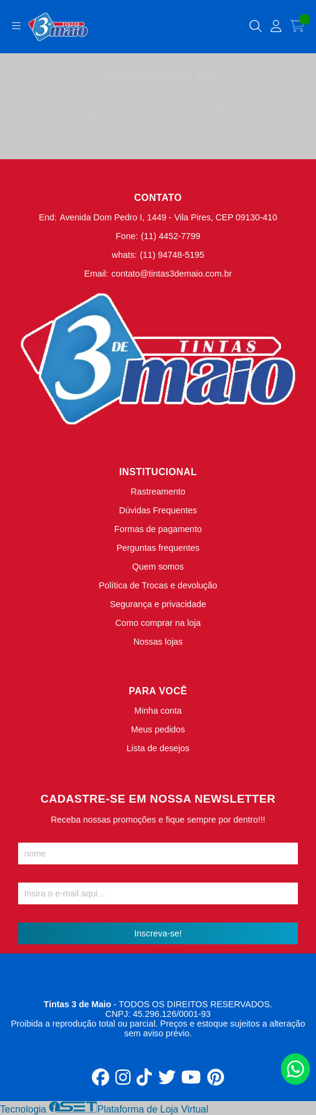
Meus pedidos (158, 729)
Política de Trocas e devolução (158, 585)
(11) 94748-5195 (172, 255)
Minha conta (157, 710)
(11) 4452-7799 (170, 236)
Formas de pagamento (158, 529)
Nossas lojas (158, 641)
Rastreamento (158, 491)
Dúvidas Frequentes (158, 510)
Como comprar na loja (158, 623)
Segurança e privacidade (158, 604)
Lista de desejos (157, 748)
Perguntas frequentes (158, 548)
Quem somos (158, 566)
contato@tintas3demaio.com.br (171, 273)
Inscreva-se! (157, 933)
